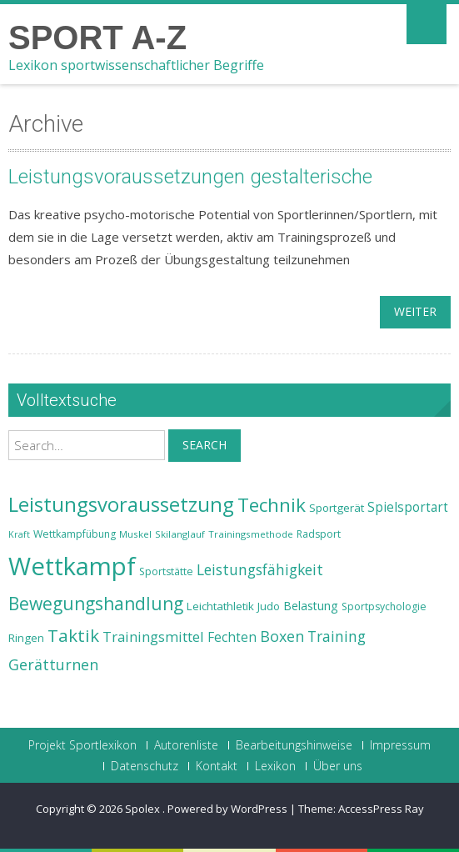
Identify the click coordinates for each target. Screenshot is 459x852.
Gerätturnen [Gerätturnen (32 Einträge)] (53, 664)
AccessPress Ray (381, 808)
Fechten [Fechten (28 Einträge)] (232, 637)
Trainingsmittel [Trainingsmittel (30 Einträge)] (153, 636)
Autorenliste (186, 745)
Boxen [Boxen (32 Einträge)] (282, 636)
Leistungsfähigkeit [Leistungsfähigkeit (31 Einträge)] (260, 569)
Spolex (143, 808)
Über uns (337, 766)
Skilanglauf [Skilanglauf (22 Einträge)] (180, 534)
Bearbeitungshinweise (294, 745)
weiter (415, 311)
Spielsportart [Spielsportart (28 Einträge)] (407, 507)
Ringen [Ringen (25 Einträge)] (26, 637)
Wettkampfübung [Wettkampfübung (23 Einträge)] (74, 534)
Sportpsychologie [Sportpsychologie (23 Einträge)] (384, 606)
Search (204, 445)
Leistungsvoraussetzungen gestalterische (190, 176)
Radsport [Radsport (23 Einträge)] (319, 534)
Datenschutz (144, 766)
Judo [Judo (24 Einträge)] (268, 606)
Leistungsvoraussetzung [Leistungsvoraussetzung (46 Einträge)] (121, 504)
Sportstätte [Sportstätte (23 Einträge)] (166, 571)
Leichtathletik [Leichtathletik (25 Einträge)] (220, 606)
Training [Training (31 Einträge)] (336, 636)
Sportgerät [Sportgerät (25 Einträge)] (336, 507)
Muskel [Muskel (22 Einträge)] (135, 534)
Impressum (400, 745)
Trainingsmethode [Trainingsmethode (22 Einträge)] (250, 534)
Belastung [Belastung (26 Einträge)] (310, 606)
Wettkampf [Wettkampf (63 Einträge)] (72, 566)
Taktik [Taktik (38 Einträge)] (73, 635)
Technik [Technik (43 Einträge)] (271, 505)
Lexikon (275, 766)
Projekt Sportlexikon (82, 745)
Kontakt (216, 766)
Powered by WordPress (227, 808)
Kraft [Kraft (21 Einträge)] (19, 534)
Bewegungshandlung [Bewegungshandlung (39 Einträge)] (95, 603)
